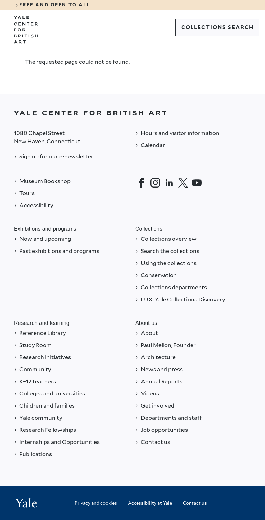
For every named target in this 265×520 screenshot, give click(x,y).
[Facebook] (141, 182)
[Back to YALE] (132, 113)
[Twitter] (183, 182)
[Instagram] (155, 182)
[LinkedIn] (169, 182)
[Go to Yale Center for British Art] (26, 30)
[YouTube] (196, 182)
